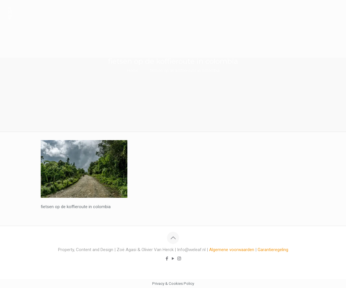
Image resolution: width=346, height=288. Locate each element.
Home (132, 70)
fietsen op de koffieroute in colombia (184, 70)
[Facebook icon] (167, 258)
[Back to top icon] (173, 238)
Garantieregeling (273, 249)
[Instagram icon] (179, 258)
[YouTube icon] (173, 258)
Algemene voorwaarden (231, 249)
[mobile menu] (337, 13)
